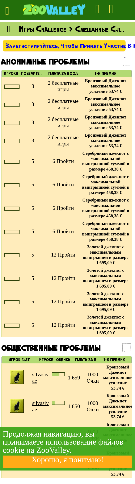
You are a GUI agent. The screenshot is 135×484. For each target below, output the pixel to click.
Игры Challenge (43, 29)
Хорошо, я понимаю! (67, 460)
